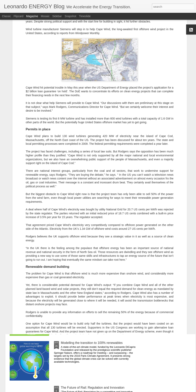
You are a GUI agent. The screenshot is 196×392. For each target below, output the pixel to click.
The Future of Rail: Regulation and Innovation (92, 387)
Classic (6, 16)
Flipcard (18, 16)
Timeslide (85, 16)
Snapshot (70, 16)
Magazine (32, 16)
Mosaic (45, 16)
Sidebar (57, 16)
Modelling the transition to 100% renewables (92, 342)
